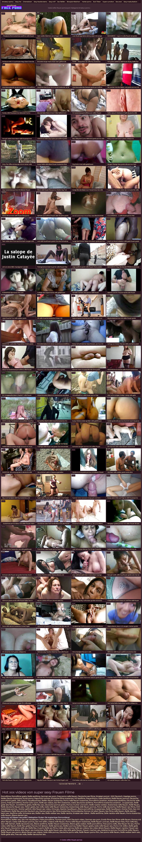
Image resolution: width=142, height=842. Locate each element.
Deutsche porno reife (68, 832)
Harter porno (86, 2)
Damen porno (45, 811)
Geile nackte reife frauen (114, 813)
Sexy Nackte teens (40, 2)
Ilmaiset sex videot (81, 813)
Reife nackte (66, 813)
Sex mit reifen (41, 822)
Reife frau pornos (19, 811)
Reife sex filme (51, 828)
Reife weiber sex (52, 813)
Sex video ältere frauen (100, 828)
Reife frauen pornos (120, 798)
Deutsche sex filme (86, 796)
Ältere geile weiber (78, 824)
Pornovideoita (77, 811)
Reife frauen (134, 805)
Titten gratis (30, 807)
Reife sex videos (46, 803)
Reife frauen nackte (119, 828)
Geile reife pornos (51, 832)
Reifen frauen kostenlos (11, 798)
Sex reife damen (8, 824)
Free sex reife (21, 834)
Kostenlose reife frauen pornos (82, 807)
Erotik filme (106, 820)
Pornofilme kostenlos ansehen (107, 803)
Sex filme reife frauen (114, 811)
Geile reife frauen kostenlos (56, 807)
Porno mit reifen (120, 826)
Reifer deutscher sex (36, 834)
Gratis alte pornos (66, 828)
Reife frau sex (38, 805)
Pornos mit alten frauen (94, 811)
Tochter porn (60, 820)
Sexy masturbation (130, 2)
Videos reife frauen (56, 822)
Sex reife (40, 807)
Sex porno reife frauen (109, 832)
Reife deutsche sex (24, 824)
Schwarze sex (29, 813)
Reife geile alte (7, 834)
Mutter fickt (127, 809)
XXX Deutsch (116, 796)
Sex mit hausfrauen (30, 820)
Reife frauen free (117, 822)
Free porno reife (110, 824)
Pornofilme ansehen (98, 801)
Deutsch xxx (32, 811)
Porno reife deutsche (106, 807)
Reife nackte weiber (98, 805)
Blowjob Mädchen (73, 2)
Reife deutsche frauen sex (12, 807)
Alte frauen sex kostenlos (32, 830)
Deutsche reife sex (19, 828)
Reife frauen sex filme (125, 807)
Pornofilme (6, 796)
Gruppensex (127, 803)
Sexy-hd (18, 2)
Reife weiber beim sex (130, 832)
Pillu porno (22, 801)
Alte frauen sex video (41, 809)
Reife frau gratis (24, 826)
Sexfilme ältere (13, 830)
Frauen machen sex (91, 830)
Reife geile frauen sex (53, 830)
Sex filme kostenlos (61, 811)
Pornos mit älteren (39, 826)
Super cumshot (108, 2)
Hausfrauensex (34, 801)
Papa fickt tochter (42, 798)
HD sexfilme (79, 798)
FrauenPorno (92, 798)
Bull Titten (97, 2)
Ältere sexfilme (40, 824)
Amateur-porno (7, 2)
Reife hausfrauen (113, 809)
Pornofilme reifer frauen (127, 830)
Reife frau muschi (36, 828)
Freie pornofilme (14, 803)
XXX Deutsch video (75, 820)
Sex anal (119, 2)
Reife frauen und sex (100, 822)
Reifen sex (40, 813)
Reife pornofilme (94, 824)
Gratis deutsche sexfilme (82, 803)
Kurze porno (28, 798)
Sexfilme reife (16, 813)
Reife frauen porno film (89, 832)
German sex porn (48, 796)
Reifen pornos (69, 826)
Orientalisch (27, 2)
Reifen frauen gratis (85, 826)
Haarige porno (129, 796)
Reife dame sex (55, 826)
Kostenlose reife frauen (118, 805)
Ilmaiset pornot (103, 796)
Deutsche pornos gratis (55, 805)
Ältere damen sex (19, 815)
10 (73, 784)
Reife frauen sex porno (11, 832)
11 (75, 784)
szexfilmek (11, 6)
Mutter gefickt (25, 809)
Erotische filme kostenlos (62, 798)
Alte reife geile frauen (72, 830)
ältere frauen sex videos (32, 832)
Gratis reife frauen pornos (23, 822)
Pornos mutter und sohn (77, 805)
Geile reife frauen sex (103, 826)
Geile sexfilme (104, 798)
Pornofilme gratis (19, 796)
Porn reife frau (131, 822)
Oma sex (55, 809)
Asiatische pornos (109, 830)
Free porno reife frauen (67, 796)
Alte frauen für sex (126, 824)
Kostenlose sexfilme (117, 801)
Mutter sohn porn (30, 803)
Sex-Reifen (61, 2)
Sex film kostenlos (62, 803)
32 (80, 784)
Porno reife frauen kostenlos (75, 801)
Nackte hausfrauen (68, 809)
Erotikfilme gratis (24, 805)
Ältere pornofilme (85, 809)
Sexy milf (52, 2)
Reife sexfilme (34, 796)
